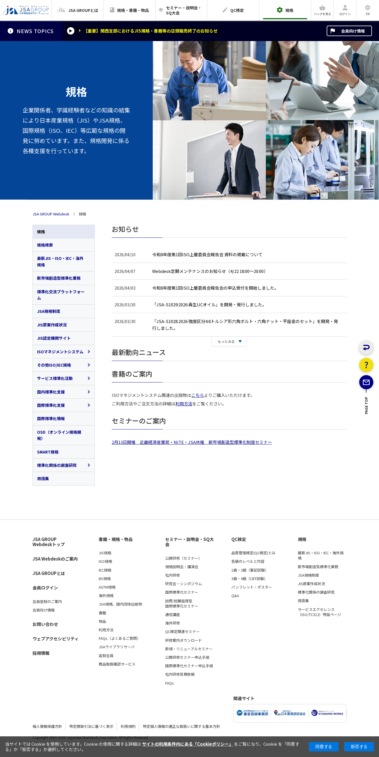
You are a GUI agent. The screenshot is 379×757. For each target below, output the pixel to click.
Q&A (235, 595)
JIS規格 (105, 552)
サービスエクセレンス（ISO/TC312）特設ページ (319, 612)
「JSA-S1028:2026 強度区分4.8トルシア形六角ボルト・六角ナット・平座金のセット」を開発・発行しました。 (245, 324)
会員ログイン (45, 588)
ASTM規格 (107, 587)
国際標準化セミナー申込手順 (189, 665)
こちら (197, 395)
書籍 (102, 612)
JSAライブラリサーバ (117, 646)
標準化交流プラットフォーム (61, 295)
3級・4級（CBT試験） (249, 578)
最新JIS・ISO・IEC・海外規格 (60, 261)
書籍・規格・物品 (116, 539)
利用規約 (128, 726)
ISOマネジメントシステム (60, 351)
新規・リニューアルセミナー (189, 648)
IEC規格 (105, 570)
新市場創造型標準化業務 (59, 278)
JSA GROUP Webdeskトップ (49, 542)
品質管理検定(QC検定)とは (253, 552)
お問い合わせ (45, 624)
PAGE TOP (366, 425)
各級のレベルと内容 (247, 561)
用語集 (43, 478)
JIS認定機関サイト (54, 338)
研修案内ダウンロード (183, 640)
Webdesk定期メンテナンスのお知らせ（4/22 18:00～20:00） (210, 271)
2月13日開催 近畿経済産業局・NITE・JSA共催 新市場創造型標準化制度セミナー (192, 442)
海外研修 (172, 623)
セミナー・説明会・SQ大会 (189, 542)
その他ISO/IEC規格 (54, 365)
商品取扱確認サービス (117, 664)
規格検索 (45, 245)
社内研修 (172, 575)
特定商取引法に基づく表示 (91, 726)
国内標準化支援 (51, 392)
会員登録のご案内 (47, 601)
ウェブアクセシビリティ (56, 638)
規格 (41, 231)
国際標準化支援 (51, 405)
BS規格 (105, 578)
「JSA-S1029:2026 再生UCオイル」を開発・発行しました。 (209, 304)
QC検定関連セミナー (182, 631)
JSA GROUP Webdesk (51, 214)
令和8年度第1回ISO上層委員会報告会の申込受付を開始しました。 (215, 288)
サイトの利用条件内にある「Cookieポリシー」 (187, 744)
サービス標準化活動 (55, 378)
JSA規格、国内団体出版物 (120, 604)
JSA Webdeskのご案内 (55, 559)
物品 (102, 621)
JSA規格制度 (48, 311)
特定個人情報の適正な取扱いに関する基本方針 (181, 726)
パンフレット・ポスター (251, 587)
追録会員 (106, 655)
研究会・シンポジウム (183, 583)
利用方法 (183, 404)
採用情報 (41, 653)
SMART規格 (48, 452)
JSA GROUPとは (49, 573)
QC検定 (238, 539)
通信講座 (172, 614)
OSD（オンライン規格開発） (59, 435)
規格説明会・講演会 (181, 566)
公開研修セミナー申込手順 (187, 657)
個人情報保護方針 (47, 726)
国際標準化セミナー (181, 592)
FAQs (169, 683)
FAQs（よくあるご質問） (120, 638)
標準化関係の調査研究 (57, 465)
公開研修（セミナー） (183, 558)
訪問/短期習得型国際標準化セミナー (181, 603)
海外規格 (106, 595)
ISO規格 (105, 561)
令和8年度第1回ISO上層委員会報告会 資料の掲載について (207, 254)
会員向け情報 (353, 31)
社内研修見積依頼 (180, 674)
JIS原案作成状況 (52, 325)
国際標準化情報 (51, 418)
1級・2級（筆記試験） (249, 570)
